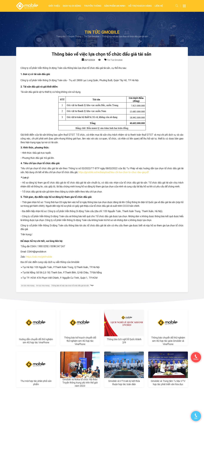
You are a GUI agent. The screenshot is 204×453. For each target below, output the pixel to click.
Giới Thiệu (54, 6)
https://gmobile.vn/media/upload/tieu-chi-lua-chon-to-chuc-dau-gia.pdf (114, 172)
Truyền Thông (92, 6)
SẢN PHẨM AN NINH (114, 6)
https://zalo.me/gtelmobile (39, 256)
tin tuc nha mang (42, 286)
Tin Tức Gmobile (92, 36)
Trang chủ (61, 36)
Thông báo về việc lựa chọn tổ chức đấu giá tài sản (70, 286)
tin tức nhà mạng (27, 286)
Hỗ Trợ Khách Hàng (140, 6)
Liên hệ (159, 6)
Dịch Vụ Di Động (72, 6)
